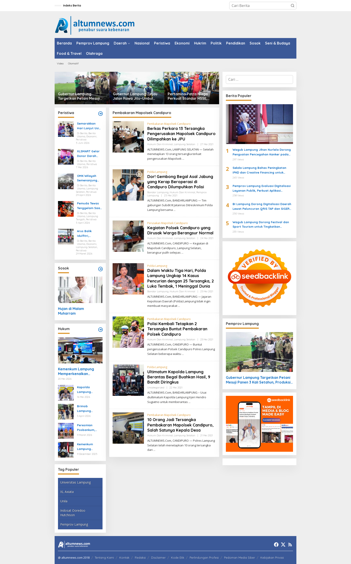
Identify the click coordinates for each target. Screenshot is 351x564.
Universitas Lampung (75, 482)
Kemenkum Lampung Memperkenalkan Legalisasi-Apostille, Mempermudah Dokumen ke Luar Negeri (79, 371)
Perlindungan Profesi (204, 557)
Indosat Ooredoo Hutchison (72, 512)
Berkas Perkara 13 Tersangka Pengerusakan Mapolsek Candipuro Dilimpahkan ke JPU (181, 134)
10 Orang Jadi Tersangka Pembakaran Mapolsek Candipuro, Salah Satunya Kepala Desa (180, 425)
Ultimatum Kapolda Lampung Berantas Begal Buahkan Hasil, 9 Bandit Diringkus (178, 377)
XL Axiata (67, 492)
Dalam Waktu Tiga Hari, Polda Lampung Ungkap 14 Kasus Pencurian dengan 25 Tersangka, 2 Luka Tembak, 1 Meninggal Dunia (180, 278)
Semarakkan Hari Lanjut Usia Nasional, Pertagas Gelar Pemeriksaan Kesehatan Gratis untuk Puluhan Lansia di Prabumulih (89, 126)
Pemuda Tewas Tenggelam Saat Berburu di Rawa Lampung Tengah (89, 205)
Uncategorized (155, 387)
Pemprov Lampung (74, 524)
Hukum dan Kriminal (160, 144)
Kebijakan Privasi (272, 557)
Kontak (124, 557)
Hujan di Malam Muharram (71, 311)
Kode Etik (177, 557)
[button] (292, 5)
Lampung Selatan (184, 144)
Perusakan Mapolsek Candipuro (167, 223)
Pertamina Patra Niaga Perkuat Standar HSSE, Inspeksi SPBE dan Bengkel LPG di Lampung (191, 96)
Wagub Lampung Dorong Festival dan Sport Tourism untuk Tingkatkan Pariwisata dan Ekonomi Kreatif (261, 224)
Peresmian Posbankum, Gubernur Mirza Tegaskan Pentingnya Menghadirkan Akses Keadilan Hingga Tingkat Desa (88, 427)
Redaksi (140, 557)
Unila (63, 501)
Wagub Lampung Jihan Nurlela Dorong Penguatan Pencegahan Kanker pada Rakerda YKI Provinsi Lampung (262, 152)
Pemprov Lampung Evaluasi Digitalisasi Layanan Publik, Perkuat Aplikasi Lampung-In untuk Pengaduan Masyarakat (262, 188)
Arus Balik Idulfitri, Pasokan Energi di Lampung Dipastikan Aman (89, 233)
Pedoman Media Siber (239, 557)
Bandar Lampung (158, 192)
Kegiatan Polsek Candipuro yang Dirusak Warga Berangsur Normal (180, 230)
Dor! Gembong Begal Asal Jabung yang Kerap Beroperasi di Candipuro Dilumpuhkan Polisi (180, 182)
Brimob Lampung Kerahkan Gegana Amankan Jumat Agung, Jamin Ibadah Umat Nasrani (89, 408)
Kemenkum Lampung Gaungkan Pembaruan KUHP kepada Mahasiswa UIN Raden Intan (88, 446)
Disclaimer (158, 557)
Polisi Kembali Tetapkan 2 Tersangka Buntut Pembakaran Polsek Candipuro (177, 329)
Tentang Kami (104, 557)
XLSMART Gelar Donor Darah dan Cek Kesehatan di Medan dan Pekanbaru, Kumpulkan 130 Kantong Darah (88, 153)
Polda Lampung (157, 172)
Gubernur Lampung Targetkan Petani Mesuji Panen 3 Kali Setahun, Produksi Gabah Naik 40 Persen (79, 96)
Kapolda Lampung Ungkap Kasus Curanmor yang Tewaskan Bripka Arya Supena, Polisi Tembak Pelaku (89, 389)
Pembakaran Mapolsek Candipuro (169, 124)
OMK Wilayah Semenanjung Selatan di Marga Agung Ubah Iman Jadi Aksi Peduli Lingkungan (89, 178)
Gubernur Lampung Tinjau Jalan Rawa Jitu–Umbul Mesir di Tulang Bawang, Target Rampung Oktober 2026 (135, 96)
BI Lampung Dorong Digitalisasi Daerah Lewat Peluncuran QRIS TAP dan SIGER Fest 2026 (262, 206)
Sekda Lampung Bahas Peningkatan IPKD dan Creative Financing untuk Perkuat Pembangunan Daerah (259, 170)
